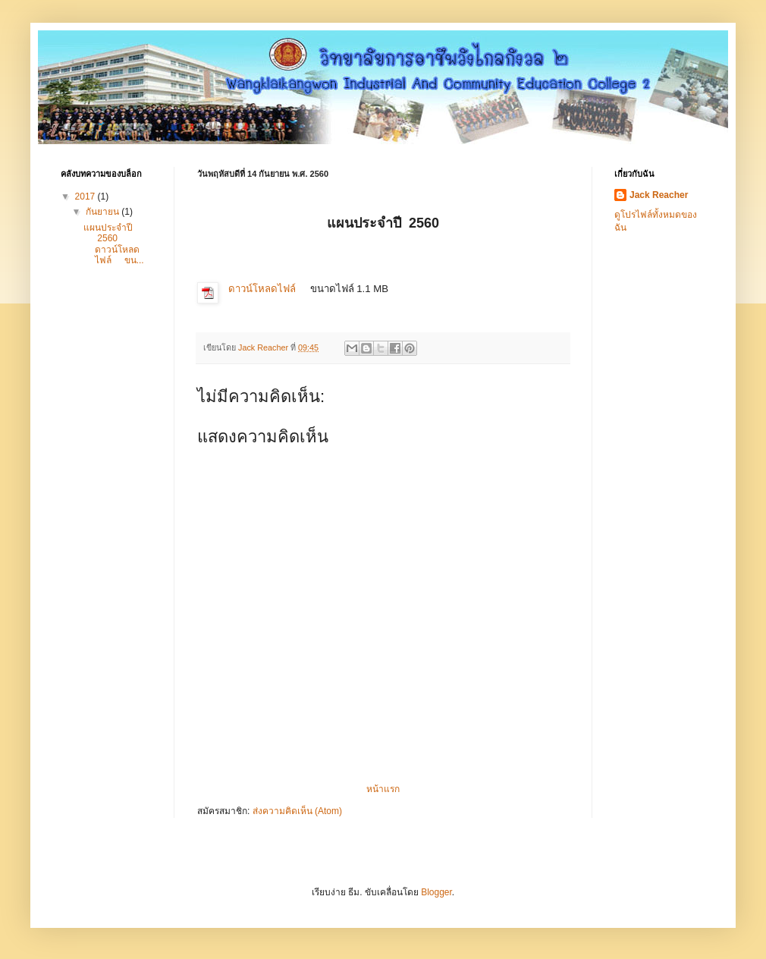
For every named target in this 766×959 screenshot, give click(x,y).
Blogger (436, 892)
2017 (86, 196)
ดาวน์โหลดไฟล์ (262, 288)
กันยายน (103, 211)
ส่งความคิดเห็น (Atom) (297, 811)
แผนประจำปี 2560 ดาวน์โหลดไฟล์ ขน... (113, 244)
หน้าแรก (383, 789)
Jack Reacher (658, 195)
